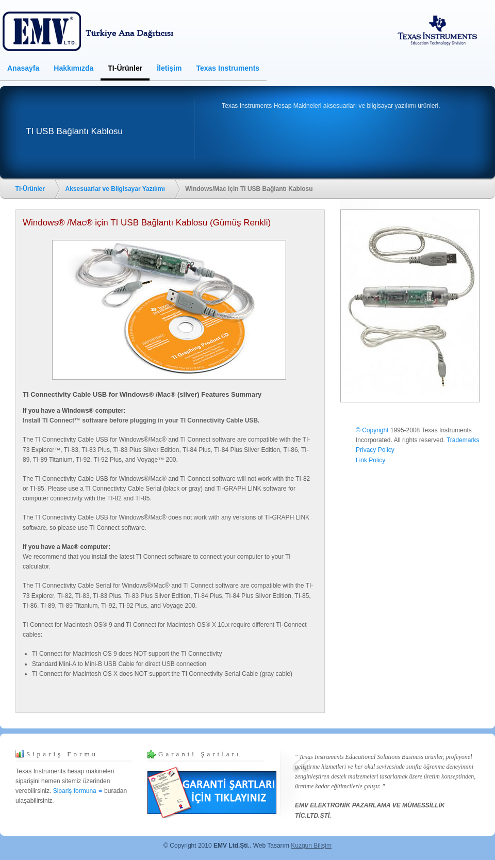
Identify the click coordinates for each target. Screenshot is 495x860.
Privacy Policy (375, 449)
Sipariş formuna (74, 790)
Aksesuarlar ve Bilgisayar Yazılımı (115, 188)
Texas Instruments (227, 68)
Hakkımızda (73, 68)
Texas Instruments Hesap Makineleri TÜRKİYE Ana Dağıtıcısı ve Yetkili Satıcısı (95, 31)
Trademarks (463, 440)
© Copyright (372, 430)
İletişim (169, 68)
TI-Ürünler (125, 68)
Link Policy (370, 460)
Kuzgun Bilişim (311, 845)
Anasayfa (23, 68)
